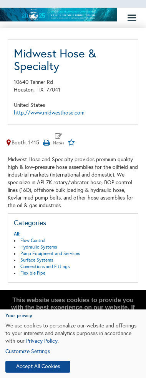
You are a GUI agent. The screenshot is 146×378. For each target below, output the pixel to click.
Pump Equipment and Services (50, 253)
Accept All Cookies (38, 366)
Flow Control (32, 240)
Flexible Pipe (32, 273)
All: (17, 234)
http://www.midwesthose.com (49, 113)
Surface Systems (36, 260)
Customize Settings (27, 351)
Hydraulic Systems (38, 247)
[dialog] (73, 343)
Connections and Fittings (45, 266)
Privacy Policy (42, 341)
